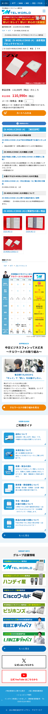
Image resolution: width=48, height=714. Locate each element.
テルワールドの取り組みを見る (24, 407)
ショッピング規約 (24, 695)
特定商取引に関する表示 (15, 691)
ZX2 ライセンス (21, 266)
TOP (3, 30)
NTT (13, 3)
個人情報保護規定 (36, 691)
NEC (27, 3)
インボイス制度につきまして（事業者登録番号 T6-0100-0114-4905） (25, 700)
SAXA (21, 3)
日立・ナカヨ (37, 3)
